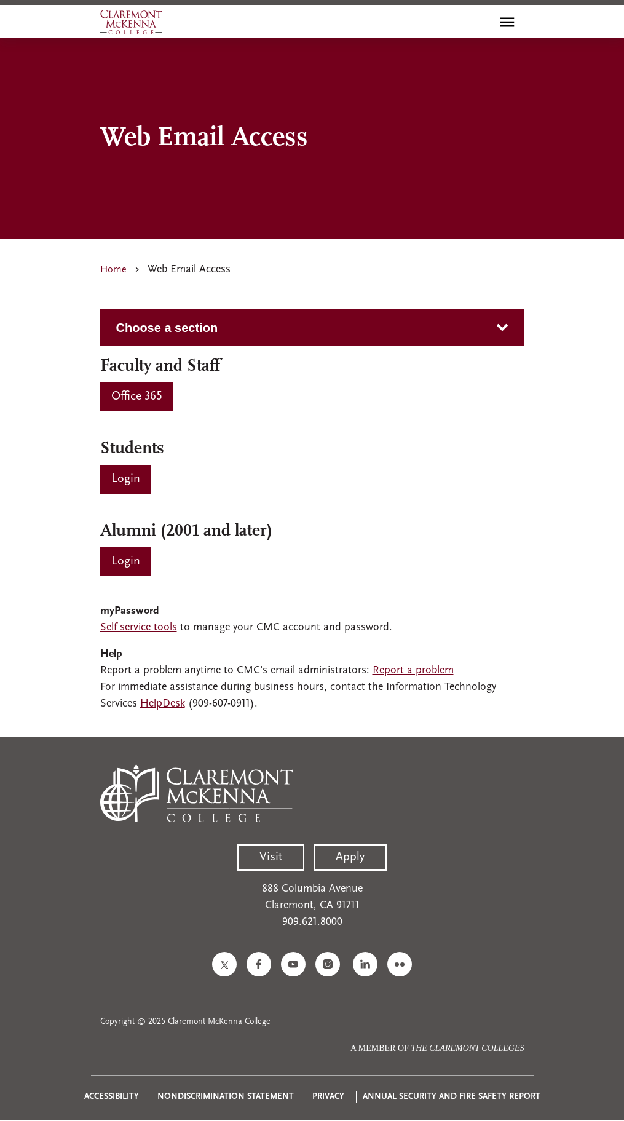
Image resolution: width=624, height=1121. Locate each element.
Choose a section (167, 328)
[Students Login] (125, 479)
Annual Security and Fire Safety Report (451, 1096)
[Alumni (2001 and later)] (125, 561)
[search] (481, 22)
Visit (270, 857)
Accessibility (111, 1096)
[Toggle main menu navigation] (507, 22)
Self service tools (138, 627)
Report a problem (413, 670)
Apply (350, 857)
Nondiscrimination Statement (225, 1096)
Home (113, 270)
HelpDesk (162, 704)
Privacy (328, 1096)
